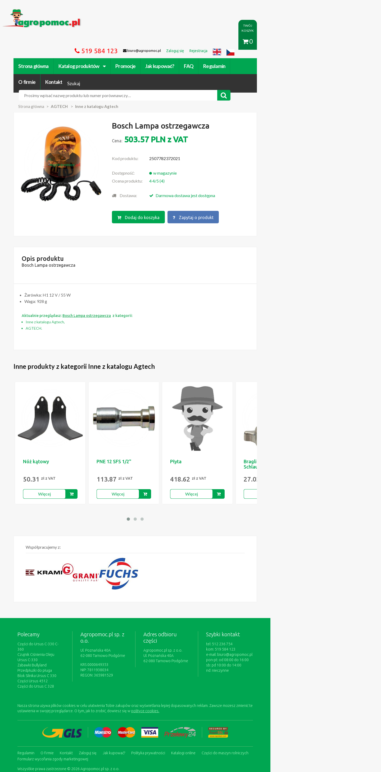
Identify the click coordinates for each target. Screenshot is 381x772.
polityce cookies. (142, 670)
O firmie (273, 42)
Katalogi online (213, 712)
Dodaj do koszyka (188, 184)
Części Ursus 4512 (63, 640)
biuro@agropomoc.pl (302, 625)
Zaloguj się (118, 712)
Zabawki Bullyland (62, 625)
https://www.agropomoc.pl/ (58, 12)
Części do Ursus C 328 (66, 646)
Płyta (206, 431)
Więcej (74, 463)
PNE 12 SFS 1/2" (144, 431)
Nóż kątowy (66, 431)
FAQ (219, 42)
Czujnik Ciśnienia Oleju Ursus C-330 (76, 619)
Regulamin (244, 42)
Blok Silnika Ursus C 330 (67, 635)
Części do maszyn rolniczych (255, 712)
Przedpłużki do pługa (65, 630)
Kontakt (300, 42)
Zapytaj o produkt (244, 184)
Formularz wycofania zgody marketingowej (83, 717)
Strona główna (63, 42)
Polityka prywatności (178, 712)
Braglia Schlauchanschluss (294, 434)
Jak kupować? (189, 42)
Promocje (156, 42)
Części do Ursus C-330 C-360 (71, 614)
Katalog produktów (112, 42)
